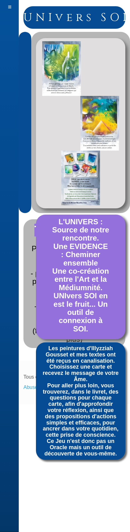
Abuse (30, 387)
